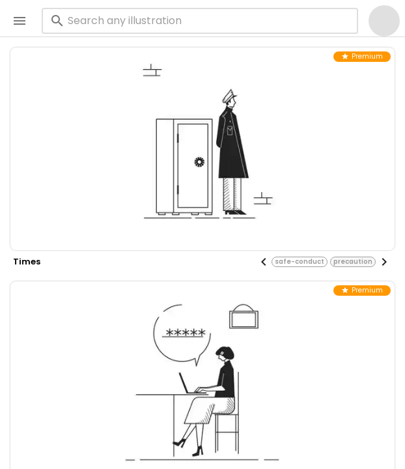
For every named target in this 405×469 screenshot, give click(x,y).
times (26, 261)
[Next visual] (384, 262)
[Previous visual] (264, 262)
